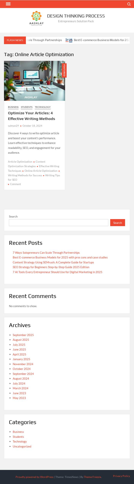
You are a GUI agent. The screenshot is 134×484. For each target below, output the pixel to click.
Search (13, 216)
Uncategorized (22, 446)
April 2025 (19, 354)
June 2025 (19, 349)
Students (26, 107)
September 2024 (23, 373)
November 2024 (23, 364)
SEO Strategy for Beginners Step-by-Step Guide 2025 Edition (51, 267)
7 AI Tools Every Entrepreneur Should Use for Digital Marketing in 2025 (57, 272)
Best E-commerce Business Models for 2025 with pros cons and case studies (60, 257)
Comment (15, 184)
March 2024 (20, 388)
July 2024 (19, 383)
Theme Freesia (92, 476)
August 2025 (21, 339)
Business (13, 107)
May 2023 (19, 398)
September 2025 (23, 335)
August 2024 (21, 378)
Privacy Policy (121, 476)
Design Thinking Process (76, 15)
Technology (43, 107)
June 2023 (19, 393)
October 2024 (22, 368)
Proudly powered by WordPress (34, 476)
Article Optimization (20, 161)
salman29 (13, 125)
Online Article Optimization (41, 170)
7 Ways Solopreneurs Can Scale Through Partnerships (46, 252)
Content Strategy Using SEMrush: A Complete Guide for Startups (53, 262)
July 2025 (19, 344)
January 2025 (21, 359)
